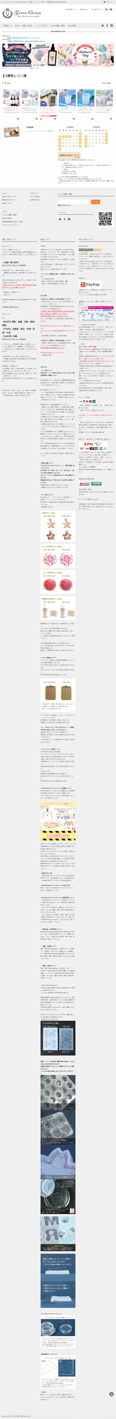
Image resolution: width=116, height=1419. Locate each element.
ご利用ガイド (7, 26)
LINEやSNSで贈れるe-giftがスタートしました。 (24, 37)
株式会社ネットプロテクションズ (102, 349)
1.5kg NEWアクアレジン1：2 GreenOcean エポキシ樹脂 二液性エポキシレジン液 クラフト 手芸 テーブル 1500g (11, 109)
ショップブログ (41, 26)
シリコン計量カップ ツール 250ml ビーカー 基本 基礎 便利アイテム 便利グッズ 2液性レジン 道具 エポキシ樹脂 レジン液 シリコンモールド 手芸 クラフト (86, 109)
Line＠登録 (72, 26)
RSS (4, 218)
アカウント (109, 2)
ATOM (9, 218)
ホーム (4, 68)
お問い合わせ (27, 26)
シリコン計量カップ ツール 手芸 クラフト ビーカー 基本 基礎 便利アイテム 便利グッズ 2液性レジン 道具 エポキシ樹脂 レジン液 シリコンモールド (67, 109)
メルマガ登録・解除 (57, 26)
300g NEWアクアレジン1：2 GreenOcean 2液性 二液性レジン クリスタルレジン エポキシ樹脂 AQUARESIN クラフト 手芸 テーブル (29, 109)
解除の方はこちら (64, 205)
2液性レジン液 (34, 68)
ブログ (4, 212)
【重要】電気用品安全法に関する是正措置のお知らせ (26, 41)
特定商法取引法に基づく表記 (12, 221)
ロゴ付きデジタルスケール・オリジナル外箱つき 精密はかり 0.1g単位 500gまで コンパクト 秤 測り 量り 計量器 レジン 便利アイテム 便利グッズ (48, 109)
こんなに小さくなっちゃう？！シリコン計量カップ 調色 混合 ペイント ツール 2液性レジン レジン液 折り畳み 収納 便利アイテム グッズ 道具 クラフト (104, 109)
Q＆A (17, 26)
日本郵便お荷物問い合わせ (10, 307)
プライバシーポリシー (10, 225)
